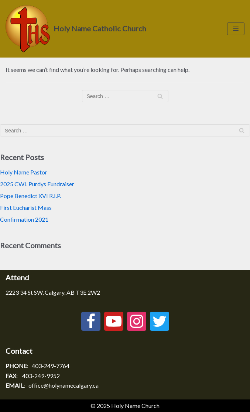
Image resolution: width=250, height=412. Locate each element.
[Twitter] (159, 321)
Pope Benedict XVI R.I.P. (30, 195)
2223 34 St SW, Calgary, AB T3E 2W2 (53, 292)
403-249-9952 (41, 375)
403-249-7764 (50, 365)
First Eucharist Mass (26, 207)
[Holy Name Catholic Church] (76, 28)
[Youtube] (113, 321)
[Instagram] (136, 321)
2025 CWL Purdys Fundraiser (37, 183)
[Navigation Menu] (235, 28)
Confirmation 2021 (24, 219)
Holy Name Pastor (23, 172)
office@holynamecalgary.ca (63, 385)
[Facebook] (90, 321)
